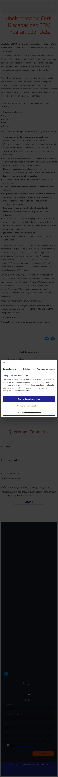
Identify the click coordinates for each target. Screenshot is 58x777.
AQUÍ (28, 391)
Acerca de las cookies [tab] (46, 369)
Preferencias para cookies (29, 406)
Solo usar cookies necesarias (29, 413)
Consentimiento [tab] (9, 369)
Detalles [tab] (26, 369)
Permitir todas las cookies (29, 399)
